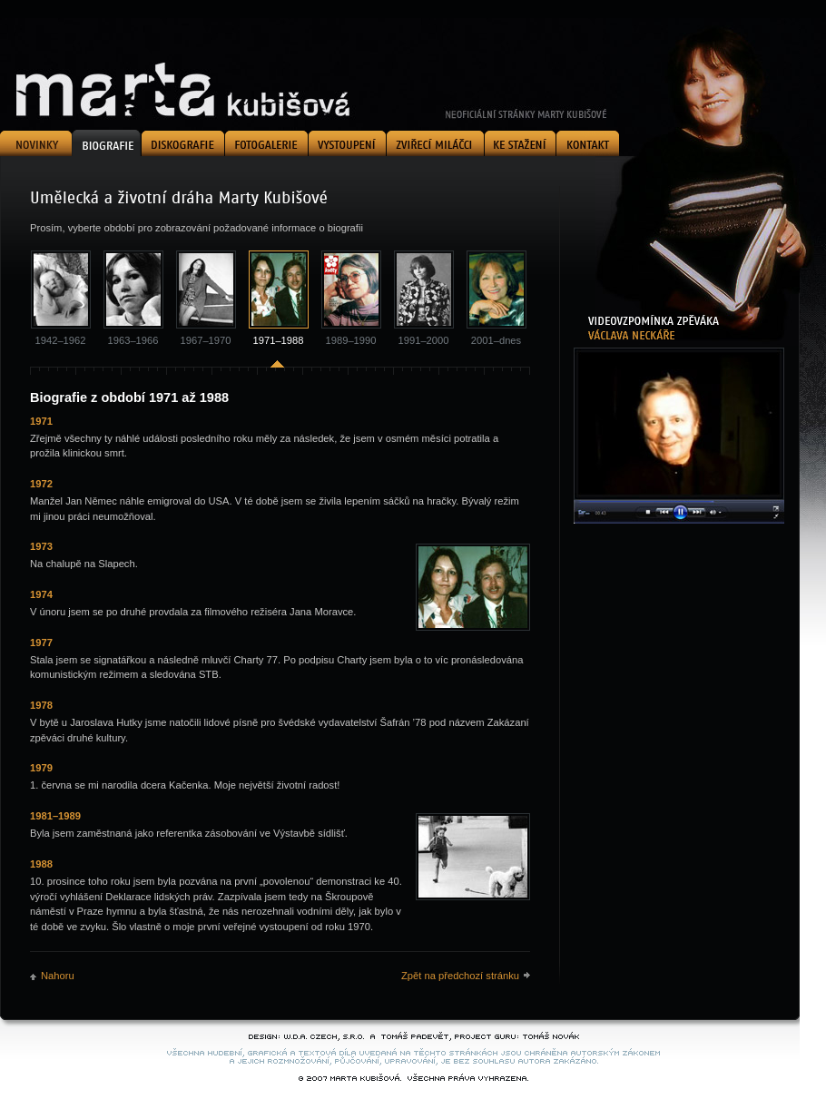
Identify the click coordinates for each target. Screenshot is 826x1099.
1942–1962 (60, 340)
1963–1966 (133, 340)
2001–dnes (496, 340)
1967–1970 (206, 340)
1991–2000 (423, 340)
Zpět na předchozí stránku (460, 975)
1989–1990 (351, 340)
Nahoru (57, 975)
